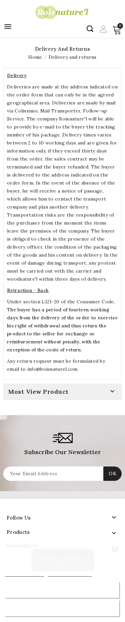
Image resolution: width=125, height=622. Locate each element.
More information (24, 573)
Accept (62, 608)
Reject (62, 590)
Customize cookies (70, 573)
